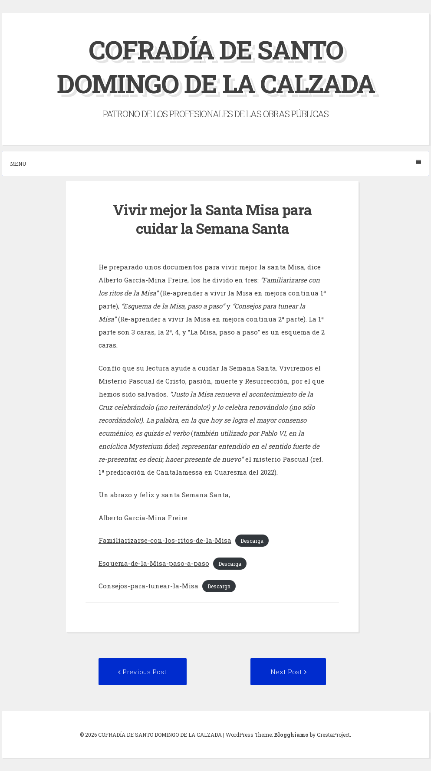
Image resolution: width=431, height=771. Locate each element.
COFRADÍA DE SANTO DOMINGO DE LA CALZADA (215, 66)
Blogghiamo (291, 734)
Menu (215, 163)
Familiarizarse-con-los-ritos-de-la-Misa (165, 540)
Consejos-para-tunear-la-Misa (148, 585)
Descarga (251, 540)
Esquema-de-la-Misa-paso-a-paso (154, 562)
